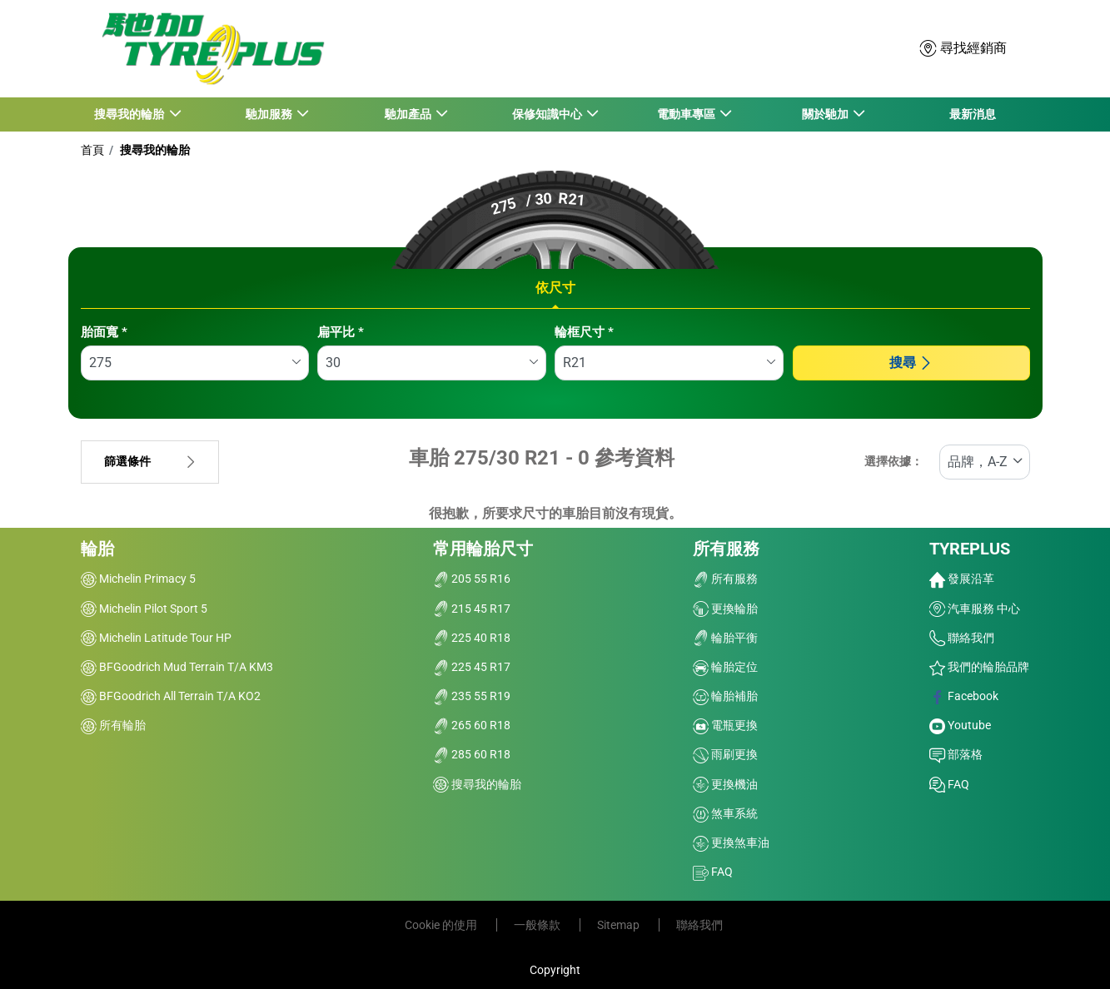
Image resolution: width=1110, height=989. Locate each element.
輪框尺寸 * (584, 332)
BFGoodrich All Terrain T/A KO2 (171, 696)
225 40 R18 (471, 637)
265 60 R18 (471, 725)
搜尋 (911, 362)
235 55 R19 (471, 696)
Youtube (960, 725)
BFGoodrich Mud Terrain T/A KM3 (177, 666)
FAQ (713, 871)
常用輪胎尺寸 (483, 548)
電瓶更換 (725, 725)
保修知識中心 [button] (547, 114)
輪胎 (97, 548)
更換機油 (725, 784)
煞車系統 (725, 813)
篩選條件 (150, 462)
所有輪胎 (113, 725)
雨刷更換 (725, 754)
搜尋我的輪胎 (153, 150)
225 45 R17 (471, 666)
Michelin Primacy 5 (138, 578)
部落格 (956, 754)
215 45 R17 (471, 608)
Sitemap (619, 925)
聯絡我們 (961, 637)
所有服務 (726, 548)
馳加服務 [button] (269, 114)
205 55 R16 (471, 578)
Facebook (963, 696)
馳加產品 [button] (408, 114)
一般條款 (538, 925)
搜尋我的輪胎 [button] (130, 114)
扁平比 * (340, 332)
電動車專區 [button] (686, 114)
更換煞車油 (731, 842)
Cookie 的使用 (442, 925)
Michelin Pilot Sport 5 (144, 608)
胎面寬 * (104, 332)
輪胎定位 (725, 666)
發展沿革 (961, 578)
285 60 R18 (471, 754)
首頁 (92, 150)
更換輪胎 (725, 608)
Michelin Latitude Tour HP (156, 637)
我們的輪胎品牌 (979, 666)
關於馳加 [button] (825, 114)
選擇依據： (893, 462)
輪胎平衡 (725, 637)
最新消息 (972, 114)
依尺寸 (555, 288)
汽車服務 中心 (974, 608)
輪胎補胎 (725, 696)
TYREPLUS (969, 548)
